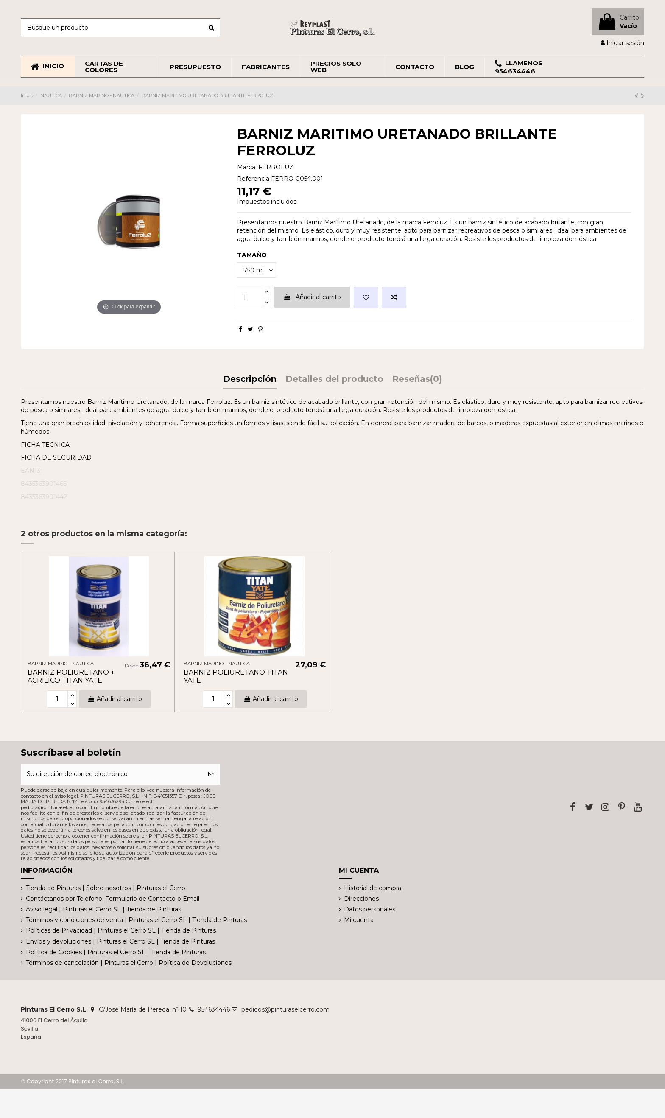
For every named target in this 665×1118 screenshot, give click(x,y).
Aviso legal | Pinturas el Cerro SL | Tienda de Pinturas (103, 909)
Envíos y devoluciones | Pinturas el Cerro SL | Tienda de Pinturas (120, 941)
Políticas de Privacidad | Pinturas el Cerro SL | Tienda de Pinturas (121, 930)
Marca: (247, 167)
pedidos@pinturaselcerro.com (285, 1009)
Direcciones (361, 898)
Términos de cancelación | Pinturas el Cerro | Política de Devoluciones (129, 963)
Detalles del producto (334, 379)
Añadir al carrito (312, 297)
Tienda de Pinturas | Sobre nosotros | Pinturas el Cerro (105, 888)
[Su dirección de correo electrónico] (111, 774)
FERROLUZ (275, 167)
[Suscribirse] (211, 774)
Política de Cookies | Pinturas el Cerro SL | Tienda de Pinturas (116, 952)
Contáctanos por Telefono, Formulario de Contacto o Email (112, 898)
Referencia (253, 178)
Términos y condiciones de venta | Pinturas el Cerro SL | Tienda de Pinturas (136, 920)
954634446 (214, 1009)
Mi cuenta (359, 920)
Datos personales (369, 909)
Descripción (250, 379)
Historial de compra (372, 888)
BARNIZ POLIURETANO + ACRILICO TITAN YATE (71, 676)
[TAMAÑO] (256, 270)
